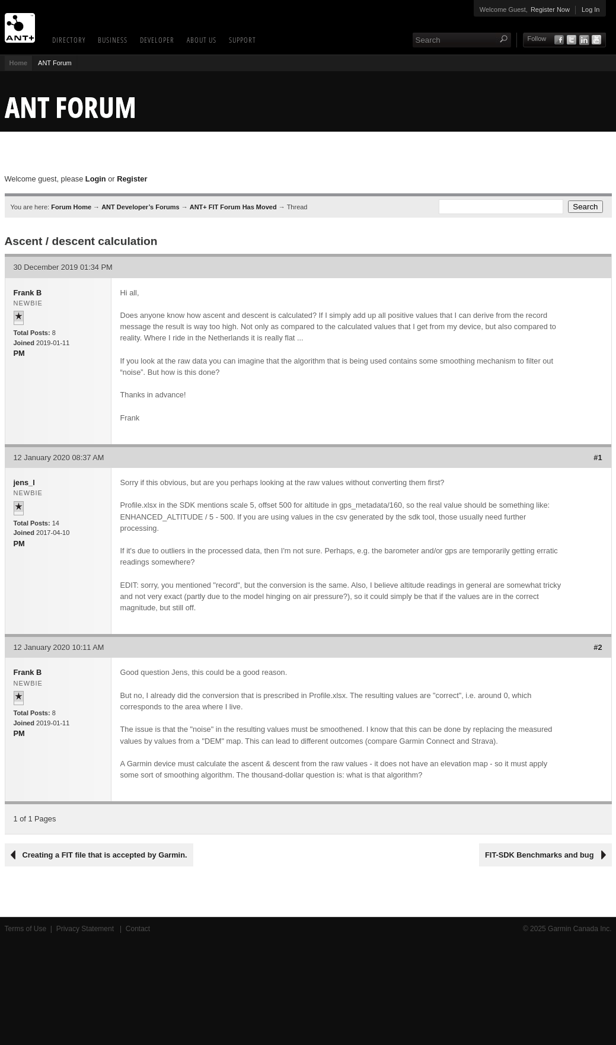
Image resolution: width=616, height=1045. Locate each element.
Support (242, 39)
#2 (597, 647)
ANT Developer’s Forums (140, 207)
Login (95, 178)
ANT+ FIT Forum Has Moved (233, 207)
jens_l (24, 482)
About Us (201, 39)
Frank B (28, 292)
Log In (591, 9)
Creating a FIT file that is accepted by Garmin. (105, 854)
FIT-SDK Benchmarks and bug (539, 854)
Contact (138, 929)
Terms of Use (26, 929)
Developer (157, 39)
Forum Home (71, 207)
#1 (597, 457)
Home (18, 62)
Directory (68, 39)
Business (112, 39)
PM (19, 353)
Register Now (550, 9)
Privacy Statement (86, 929)
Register (132, 178)
